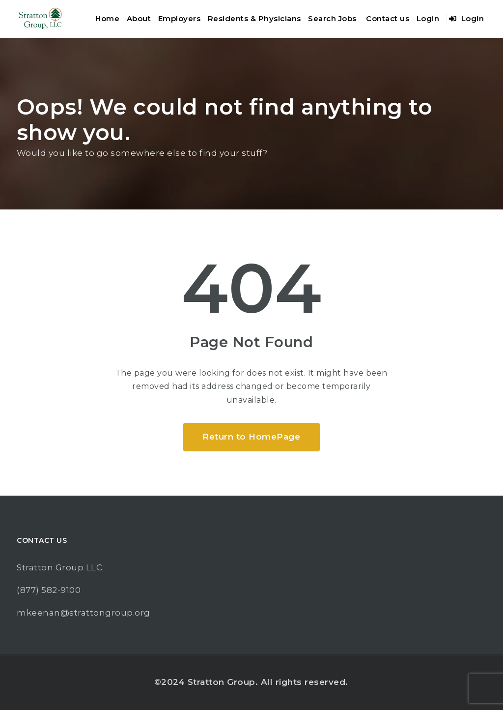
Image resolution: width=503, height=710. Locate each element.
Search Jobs (332, 18)
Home (107, 18)
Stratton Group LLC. (60, 567)
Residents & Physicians (254, 18)
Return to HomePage (251, 437)
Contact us (387, 18)
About (139, 18)
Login (428, 18)
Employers (179, 18)
